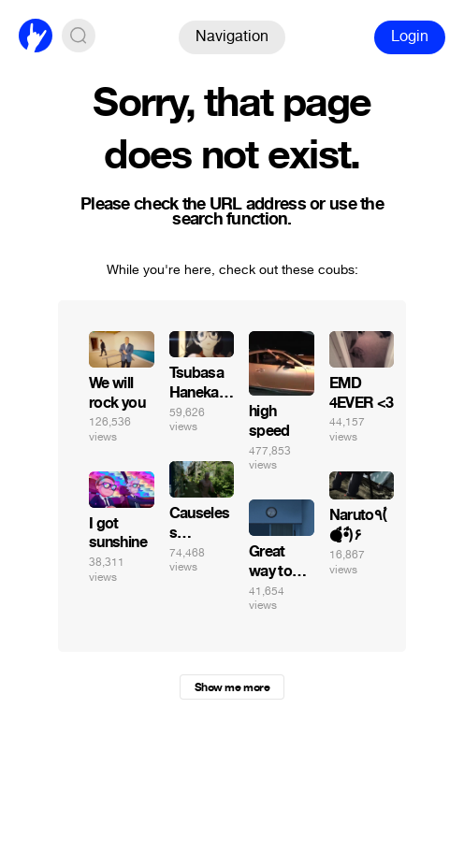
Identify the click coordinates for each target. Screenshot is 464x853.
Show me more (232, 687)
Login (409, 36)
